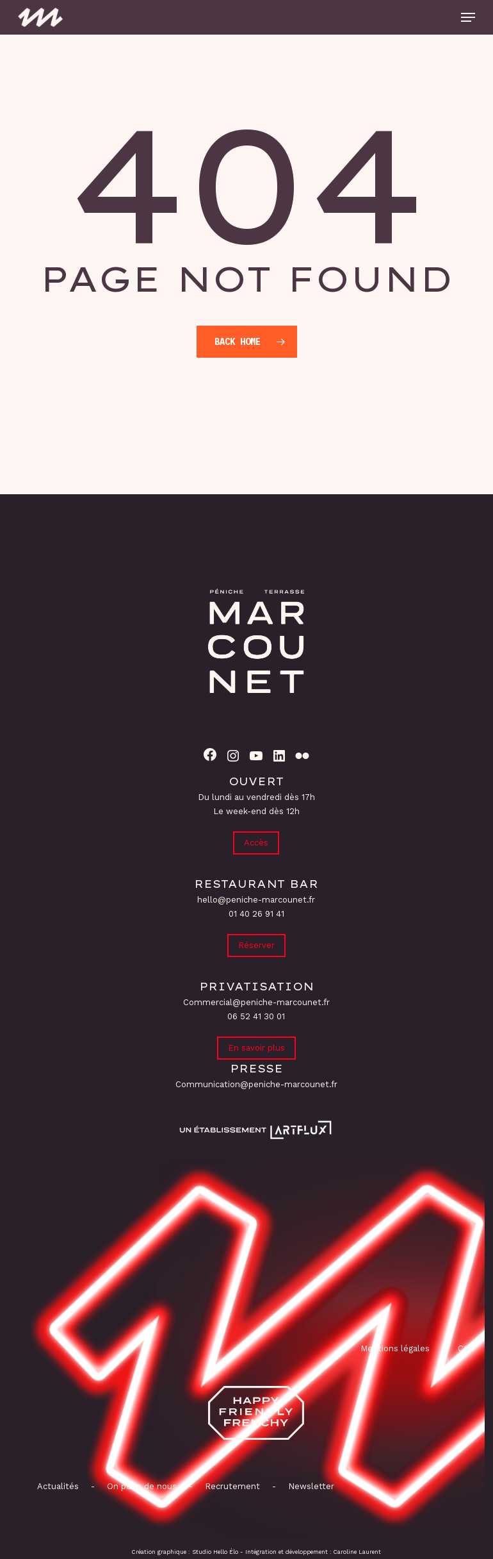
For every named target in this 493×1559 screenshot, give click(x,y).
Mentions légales (395, 1348)
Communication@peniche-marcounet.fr (256, 1084)
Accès (256, 842)
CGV (466, 1348)
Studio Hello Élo (215, 1552)
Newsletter (311, 1486)
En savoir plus (256, 1048)
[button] (468, 17)
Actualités (58, 1486)
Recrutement (232, 1486)
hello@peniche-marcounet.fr (256, 900)
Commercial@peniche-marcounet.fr (256, 1002)
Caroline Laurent (357, 1552)
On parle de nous (140, 1486)
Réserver (256, 945)
